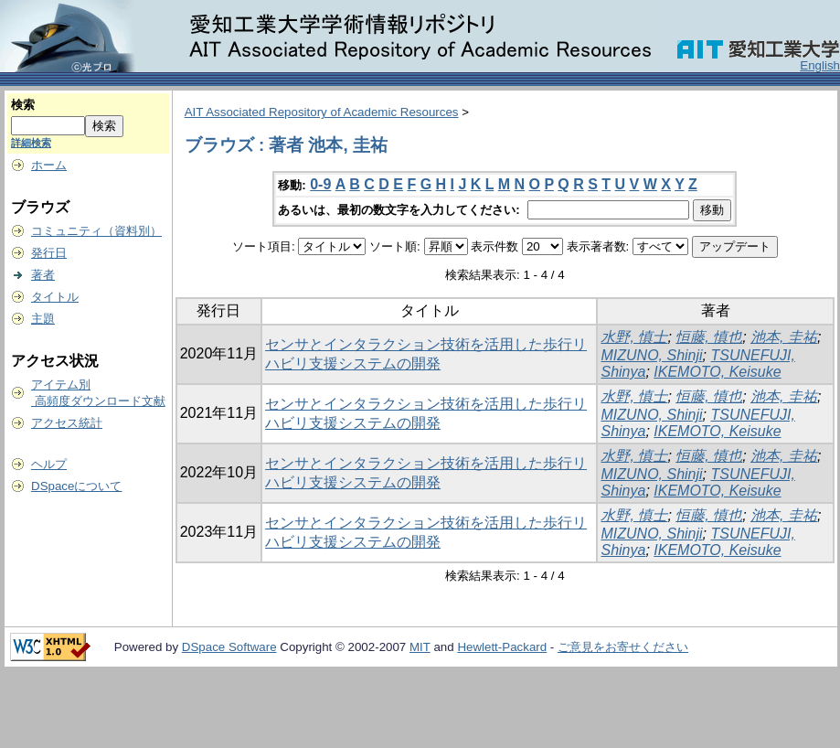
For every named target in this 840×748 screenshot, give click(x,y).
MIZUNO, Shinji (651, 355)
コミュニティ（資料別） (96, 231)
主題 (43, 319)
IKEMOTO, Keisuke (717, 371)
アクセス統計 (66, 423)
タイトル (55, 297)
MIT (420, 647)
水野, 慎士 (634, 337)
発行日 (49, 253)
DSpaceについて (76, 486)
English (820, 65)
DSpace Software (229, 647)
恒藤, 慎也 (708, 337)
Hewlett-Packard (502, 647)
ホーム (49, 165)
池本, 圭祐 (783, 337)
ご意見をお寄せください (623, 647)
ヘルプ (49, 464)
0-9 (320, 184)
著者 (43, 275)
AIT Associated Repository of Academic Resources (322, 112)
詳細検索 (31, 142)
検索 (23, 105)
